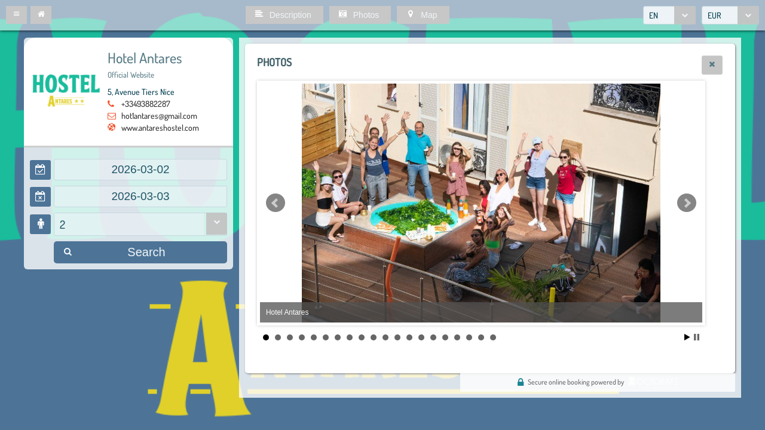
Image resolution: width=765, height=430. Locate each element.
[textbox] (140, 169)
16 (445, 337)
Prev (275, 203)
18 (469, 337)
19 (481, 337)
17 (457, 337)
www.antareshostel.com (160, 127)
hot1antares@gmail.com (159, 115)
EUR (714, 15)
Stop (696, 337)
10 (374, 337)
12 (397, 337)
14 (421, 337)
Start (687, 337)
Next (686, 203)
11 (385, 337)
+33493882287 (145, 104)
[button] (16, 15)
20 (493, 337)
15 (433, 337)
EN (653, 15)
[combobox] (669, 15)
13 (409, 337)
